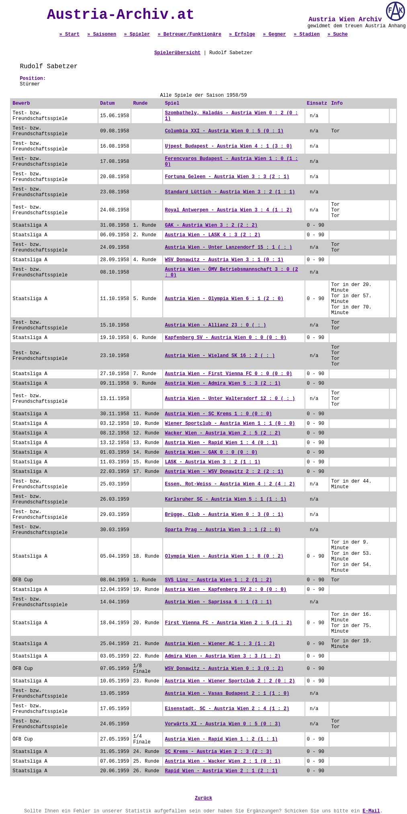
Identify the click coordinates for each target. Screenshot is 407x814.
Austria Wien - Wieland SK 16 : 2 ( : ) (220, 356)
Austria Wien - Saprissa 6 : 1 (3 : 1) (218, 602)
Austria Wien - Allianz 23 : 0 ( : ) (215, 325)
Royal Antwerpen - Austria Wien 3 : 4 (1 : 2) (228, 210)
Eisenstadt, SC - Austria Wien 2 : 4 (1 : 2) (227, 709)
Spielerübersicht (177, 53)
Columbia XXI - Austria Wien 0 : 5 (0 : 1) (224, 131)
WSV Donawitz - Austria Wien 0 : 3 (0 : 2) (224, 669)
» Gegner (274, 34)
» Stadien (307, 34)
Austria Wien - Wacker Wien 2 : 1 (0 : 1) (222, 761)
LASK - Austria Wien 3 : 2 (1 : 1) (212, 462)
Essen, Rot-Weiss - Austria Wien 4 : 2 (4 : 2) (230, 484)
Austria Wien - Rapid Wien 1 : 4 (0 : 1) (221, 443)
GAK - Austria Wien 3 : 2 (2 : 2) (211, 225)
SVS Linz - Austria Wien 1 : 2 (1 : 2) (218, 580)
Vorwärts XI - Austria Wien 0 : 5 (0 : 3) (222, 724)
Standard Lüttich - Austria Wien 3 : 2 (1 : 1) (230, 192)
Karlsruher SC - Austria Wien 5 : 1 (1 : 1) (225, 499)
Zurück (203, 798)
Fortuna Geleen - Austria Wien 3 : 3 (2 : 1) (227, 177)
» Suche (337, 34)
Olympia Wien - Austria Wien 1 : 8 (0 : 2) (224, 556)
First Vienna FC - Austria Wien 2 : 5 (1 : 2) (228, 623)
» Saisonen (101, 34)
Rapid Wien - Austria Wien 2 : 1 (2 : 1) (221, 771)
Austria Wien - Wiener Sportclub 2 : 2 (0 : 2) (230, 681)
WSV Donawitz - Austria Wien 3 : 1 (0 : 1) (224, 260)
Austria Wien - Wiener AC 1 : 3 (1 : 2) (220, 644)
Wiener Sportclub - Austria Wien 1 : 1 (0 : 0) (230, 423)
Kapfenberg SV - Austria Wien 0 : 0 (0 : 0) (225, 338)
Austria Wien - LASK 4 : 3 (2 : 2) (212, 235)
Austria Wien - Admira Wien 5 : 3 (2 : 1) (222, 383)
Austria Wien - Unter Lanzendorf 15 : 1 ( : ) (228, 247)
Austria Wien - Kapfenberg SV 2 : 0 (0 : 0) (225, 590)
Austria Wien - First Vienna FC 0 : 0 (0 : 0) (228, 374)
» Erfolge (242, 34)
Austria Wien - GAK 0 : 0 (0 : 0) (211, 452)
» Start (69, 34)
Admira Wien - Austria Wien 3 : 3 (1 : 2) (222, 656)
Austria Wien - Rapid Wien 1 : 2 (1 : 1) (221, 739)
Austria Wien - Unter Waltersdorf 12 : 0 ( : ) (230, 399)
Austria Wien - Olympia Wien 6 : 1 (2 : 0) (224, 299)
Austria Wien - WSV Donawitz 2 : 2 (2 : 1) (224, 472)
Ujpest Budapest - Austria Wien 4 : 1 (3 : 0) (228, 146)
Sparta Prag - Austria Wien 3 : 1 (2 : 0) (222, 530)
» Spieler (137, 34)
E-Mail (371, 811)
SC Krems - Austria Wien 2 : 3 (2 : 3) (218, 752)
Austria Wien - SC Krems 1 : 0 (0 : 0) (218, 414)
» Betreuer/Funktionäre (189, 34)
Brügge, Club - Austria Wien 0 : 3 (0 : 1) (224, 515)
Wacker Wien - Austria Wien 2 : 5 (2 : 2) (222, 433)
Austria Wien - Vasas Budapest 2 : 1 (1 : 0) (227, 693)
